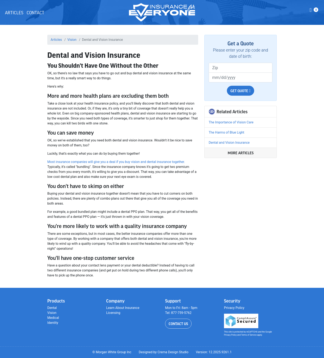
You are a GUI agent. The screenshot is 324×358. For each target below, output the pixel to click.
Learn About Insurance (122, 308)
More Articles (241, 153)
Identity (52, 323)
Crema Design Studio (172, 352)
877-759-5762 (181, 313)
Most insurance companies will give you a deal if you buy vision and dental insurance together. (116, 162)
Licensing (113, 313)
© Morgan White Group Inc (111, 352)
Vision (71, 40)
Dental (52, 308)
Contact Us (178, 324)
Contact (35, 12)
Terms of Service (249, 335)
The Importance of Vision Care (231, 122)
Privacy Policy (234, 308)
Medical (53, 318)
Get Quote (240, 91)
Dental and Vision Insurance (229, 143)
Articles (14, 12)
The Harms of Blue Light (226, 132)
